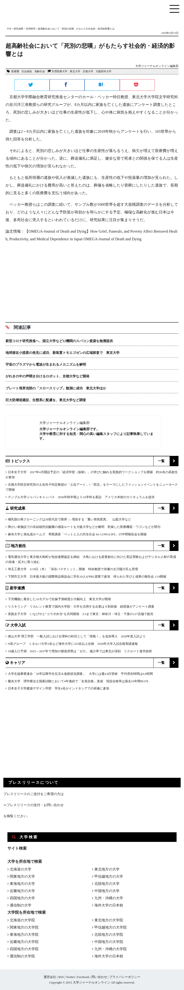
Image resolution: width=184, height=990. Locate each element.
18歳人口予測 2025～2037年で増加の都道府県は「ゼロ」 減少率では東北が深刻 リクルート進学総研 (80, 651)
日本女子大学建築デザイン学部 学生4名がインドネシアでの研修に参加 (58, 688)
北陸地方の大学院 (108, 934)
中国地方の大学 (107, 891)
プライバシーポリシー (124, 977)
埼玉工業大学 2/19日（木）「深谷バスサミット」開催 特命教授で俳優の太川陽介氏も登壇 (73, 569)
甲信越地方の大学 (108, 876)
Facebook (83, 977)
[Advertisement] (92, 280)
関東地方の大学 (22, 876)
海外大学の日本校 (108, 905)
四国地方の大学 (22, 898)
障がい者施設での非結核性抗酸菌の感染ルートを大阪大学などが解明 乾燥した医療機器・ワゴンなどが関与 (84, 527)
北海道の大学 (20, 869)
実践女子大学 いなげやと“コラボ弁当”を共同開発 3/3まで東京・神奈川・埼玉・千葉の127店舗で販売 (80, 614)
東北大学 (75, 71)
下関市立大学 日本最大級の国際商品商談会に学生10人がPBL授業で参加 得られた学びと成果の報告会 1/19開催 (87, 576)
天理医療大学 (59, 71)
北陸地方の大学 (107, 884)
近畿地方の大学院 (24, 942)
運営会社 (50, 977)
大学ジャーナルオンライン (91, 982)
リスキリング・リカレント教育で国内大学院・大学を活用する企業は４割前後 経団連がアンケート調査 (81, 606)
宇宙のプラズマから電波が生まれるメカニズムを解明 (46, 364)
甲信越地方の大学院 (110, 927)
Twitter (70, 977)
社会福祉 (27, 71)
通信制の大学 (20, 905)
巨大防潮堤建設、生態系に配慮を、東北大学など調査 (46, 400)
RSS (61, 977)
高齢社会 (39, 71)
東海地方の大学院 (24, 934)
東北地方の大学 (107, 869)
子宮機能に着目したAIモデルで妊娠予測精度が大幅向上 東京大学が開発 (59, 599)
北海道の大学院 (22, 920)
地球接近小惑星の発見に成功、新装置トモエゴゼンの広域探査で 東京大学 (63, 353)
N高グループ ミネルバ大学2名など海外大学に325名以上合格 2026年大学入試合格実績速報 (73, 644)
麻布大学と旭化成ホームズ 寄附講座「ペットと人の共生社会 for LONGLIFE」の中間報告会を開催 (77, 534)
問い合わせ (99, 977)
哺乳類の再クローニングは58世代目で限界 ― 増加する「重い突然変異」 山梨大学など (69, 519)
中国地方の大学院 (108, 942)
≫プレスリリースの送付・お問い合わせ (33, 805)
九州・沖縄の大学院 (110, 949)
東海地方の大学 (22, 884)
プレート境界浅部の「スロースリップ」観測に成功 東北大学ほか (56, 388)
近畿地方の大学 (22, 891)
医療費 (15, 71)
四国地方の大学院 (24, 949)
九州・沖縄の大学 (108, 898)
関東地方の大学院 (24, 927)
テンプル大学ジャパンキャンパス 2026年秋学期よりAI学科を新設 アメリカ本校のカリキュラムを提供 (81, 497)
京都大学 (88, 71)
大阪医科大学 (103, 71)
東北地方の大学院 (108, 920)
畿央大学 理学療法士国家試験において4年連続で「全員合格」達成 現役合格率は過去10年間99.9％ (78, 681)
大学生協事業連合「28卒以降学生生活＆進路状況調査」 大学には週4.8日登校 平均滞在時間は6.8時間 (80, 674)
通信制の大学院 (22, 956)
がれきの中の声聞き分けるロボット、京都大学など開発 (47, 376)
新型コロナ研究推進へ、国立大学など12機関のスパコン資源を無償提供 (59, 341)
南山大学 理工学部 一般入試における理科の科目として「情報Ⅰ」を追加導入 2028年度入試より (77, 636)
